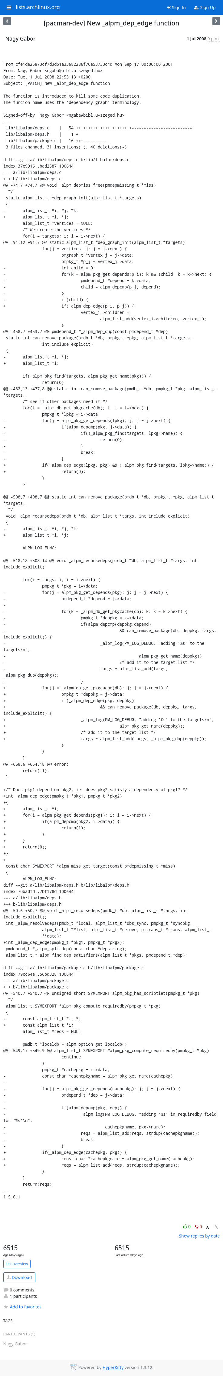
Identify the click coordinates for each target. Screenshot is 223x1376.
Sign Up (205, 7)
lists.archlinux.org (38, 7)
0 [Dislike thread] (198, 1226)
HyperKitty (113, 1368)
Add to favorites (22, 1307)
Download (19, 1277)
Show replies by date (199, 1236)
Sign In (176, 7)
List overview (17, 1263)
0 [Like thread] (187, 1226)
